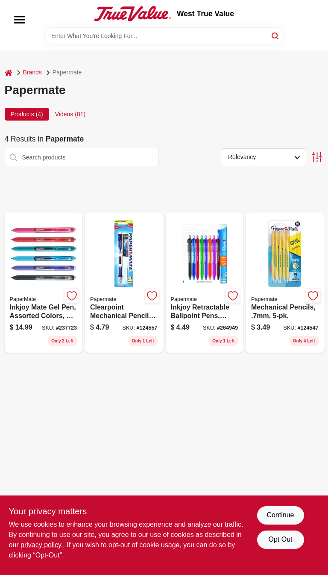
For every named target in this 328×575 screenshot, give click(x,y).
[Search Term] (164, 35)
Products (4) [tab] (27, 114)
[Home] (8, 72)
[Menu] (19, 19)
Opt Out (280, 539)
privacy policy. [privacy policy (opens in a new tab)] (41, 544)
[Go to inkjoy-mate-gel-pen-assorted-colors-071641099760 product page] (43, 282)
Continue (280, 515)
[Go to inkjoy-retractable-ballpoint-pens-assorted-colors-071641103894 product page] (204, 282)
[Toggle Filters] (317, 157)
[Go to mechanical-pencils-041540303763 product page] (285, 282)
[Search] (275, 35)
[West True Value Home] (132, 13)
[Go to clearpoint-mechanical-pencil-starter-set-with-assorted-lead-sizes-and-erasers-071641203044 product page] (124, 282)
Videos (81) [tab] (70, 114)
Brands (32, 72)
